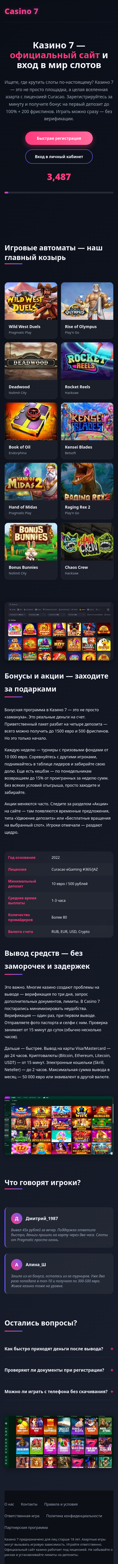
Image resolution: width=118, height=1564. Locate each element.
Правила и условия (61, 1504)
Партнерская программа (26, 1527)
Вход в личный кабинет (59, 156)
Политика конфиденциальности (74, 1515)
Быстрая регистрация (59, 138)
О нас (9, 1504)
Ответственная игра (22, 1515)
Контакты (29, 1504)
